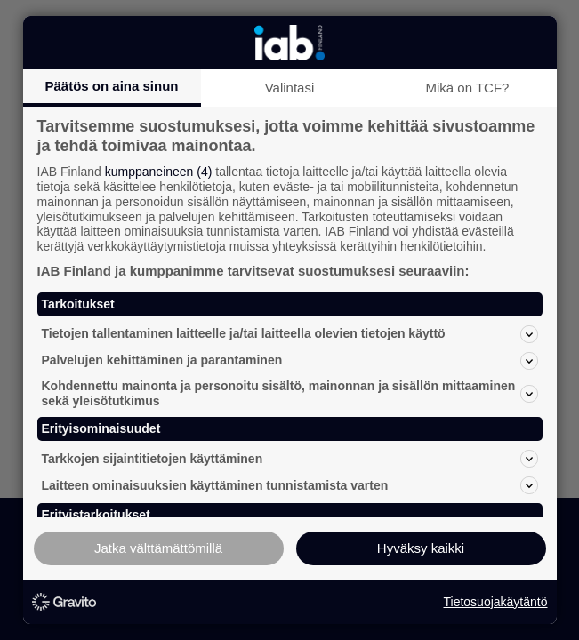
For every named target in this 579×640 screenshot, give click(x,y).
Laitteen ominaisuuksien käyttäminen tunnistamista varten (290, 485)
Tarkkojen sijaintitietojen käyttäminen (290, 459)
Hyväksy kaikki (420, 548)
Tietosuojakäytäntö (496, 602)
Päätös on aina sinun (111, 85)
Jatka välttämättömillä (158, 548)
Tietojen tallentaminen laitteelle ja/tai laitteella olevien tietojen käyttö (290, 334)
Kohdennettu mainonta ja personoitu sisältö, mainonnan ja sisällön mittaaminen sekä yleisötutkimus (290, 393)
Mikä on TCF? (468, 87)
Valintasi (290, 87)
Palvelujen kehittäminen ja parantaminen (290, 361)
